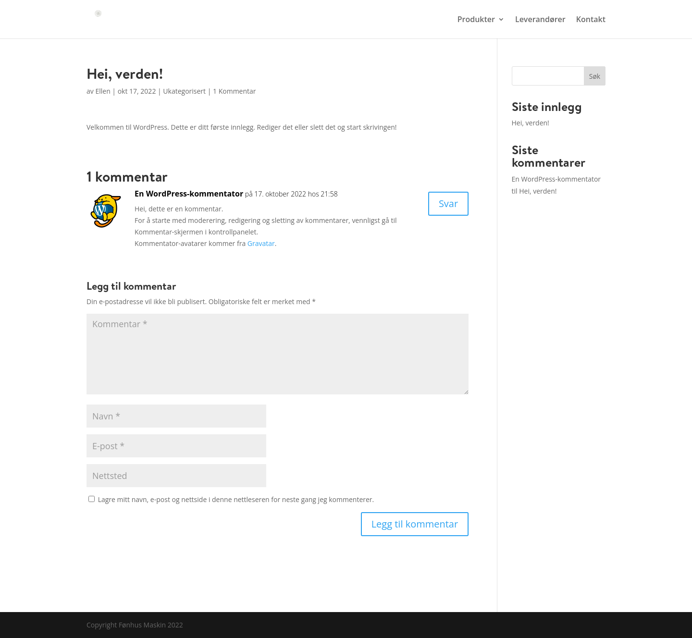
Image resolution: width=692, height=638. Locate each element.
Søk (594, 76)
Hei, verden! (530, 122)
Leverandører (540, 20)
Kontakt (591, 20)
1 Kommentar (234, 91)
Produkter (476, 20)
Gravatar (261, 243)
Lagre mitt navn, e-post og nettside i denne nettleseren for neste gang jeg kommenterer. (236, 499)
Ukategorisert (184, 91)
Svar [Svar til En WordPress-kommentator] (448, 203)
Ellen (102, 91)
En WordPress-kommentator (189, 193)
